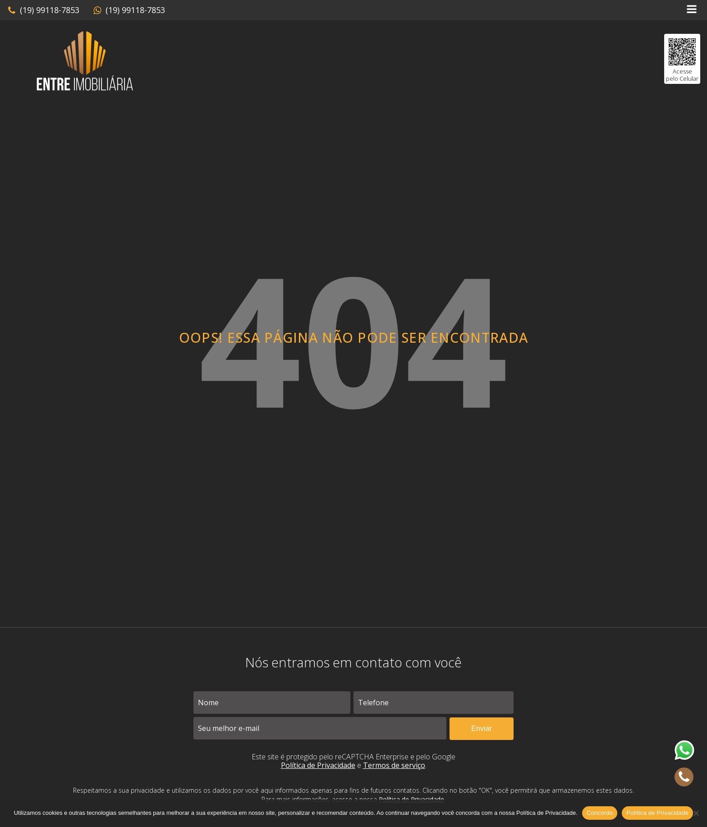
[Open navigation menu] (691, 10)
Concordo (600, 812)
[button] (43, 10)
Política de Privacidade (318, 765)
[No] (695, 813)
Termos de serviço (394, 765)
